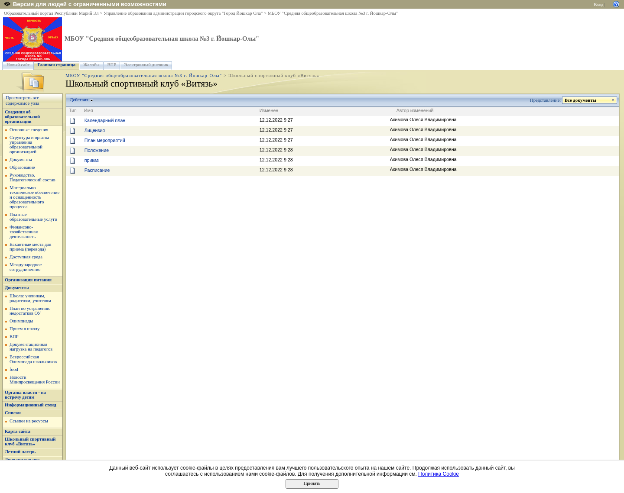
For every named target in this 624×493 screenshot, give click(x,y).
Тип (73, 110)
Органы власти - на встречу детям (25, 395)
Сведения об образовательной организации (22, 117)
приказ (91, 160)
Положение (96, 150)
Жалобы (91, 64)
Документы (21, 159)
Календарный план (105, 120)
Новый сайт (18, 64)
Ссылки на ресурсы (29, 421)
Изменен (269, 110)
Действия (79, 99)
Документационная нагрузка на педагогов (31, 346)
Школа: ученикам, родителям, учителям (30, 298)
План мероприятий (104, 140)
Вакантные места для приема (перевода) (31, 246)
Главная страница (57, 64)
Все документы (581, 100)
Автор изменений (415, 110)
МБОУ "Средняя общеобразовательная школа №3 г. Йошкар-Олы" (333, 13)
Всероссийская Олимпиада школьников (33, 359)
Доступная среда (26, 257)
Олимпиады (21, 321)
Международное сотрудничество (26, 267)
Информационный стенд (30, 405)
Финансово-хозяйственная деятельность (24, 232)
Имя (88, 110)
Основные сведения (29, 129)
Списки (13, 412)
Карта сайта (17, 431)
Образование (22, 167)
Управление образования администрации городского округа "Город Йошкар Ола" (183, 13)
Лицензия (94, 130)
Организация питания (28, 279)
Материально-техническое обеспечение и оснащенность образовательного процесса (34, 197)
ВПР (112, 64)
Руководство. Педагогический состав (32, 177)
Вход (598, 4)
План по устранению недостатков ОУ (30, 311)
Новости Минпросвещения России (35, 379)
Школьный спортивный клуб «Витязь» (30, 441)
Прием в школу (24, 328)
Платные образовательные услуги (33, 217)
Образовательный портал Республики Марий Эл (51, 13)
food (14, 369)
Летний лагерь (20, 451)
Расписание (97, 170)
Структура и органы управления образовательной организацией (29, 144)
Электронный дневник (146, 64)
